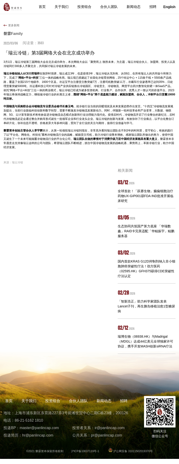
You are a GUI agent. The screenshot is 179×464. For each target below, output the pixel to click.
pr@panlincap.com (106, 440)
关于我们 (65, 7)
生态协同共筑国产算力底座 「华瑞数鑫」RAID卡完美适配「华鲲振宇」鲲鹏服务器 (146, 231)
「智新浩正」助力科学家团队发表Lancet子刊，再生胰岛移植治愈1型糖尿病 (146, 306)
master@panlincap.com (39, 433)
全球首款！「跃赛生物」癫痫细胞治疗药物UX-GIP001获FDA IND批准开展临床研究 (145, 196)
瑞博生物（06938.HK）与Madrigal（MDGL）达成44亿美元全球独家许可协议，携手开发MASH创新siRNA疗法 (145, 341)
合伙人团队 (111, 7)
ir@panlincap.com (109, 433)
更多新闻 (13, 25)
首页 (47, 7)
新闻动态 (134, 7)
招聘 (153, 7)
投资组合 (87, 7)
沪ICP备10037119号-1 (85, 456)
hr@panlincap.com (37, 440)
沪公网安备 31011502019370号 (130, 456)
